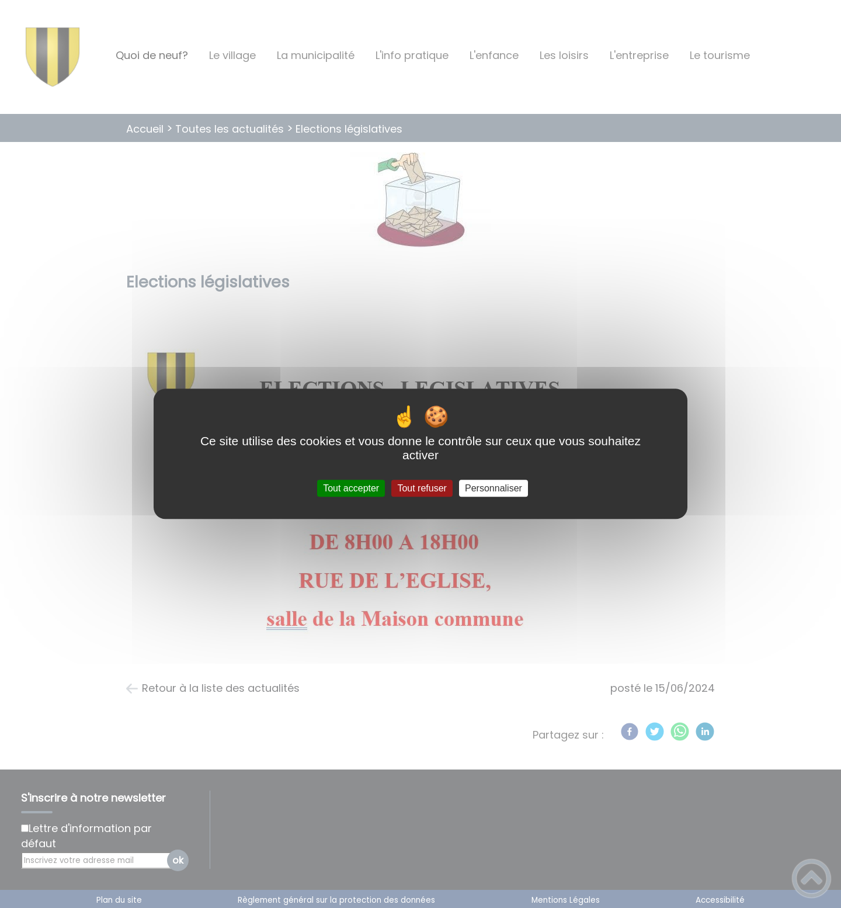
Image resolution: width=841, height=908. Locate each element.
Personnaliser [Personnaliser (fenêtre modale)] (493, 488)
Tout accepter (351, 488)
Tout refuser (421, 488)
